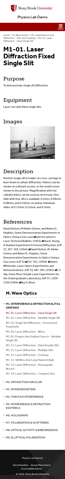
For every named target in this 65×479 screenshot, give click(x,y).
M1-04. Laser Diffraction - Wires (25, 331)
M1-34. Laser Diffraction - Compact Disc (30, 373)
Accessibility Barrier (31, 468)
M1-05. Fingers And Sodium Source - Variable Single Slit (33, 338)
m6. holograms (17, 415)
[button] (32, 27)
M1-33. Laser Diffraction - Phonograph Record (29, 366)
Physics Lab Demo (33, 17)
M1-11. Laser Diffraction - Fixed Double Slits (32, 345)
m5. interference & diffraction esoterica (28, 406)
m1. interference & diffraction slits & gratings (33, 305)
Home (6, 35)
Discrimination (20, 465)
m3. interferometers (21, 389)
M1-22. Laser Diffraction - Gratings (27, 355)
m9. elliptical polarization (25, 437)
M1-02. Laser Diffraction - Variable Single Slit (33, 317)
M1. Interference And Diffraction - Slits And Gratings (28, 37)
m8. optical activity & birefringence (32, 430)
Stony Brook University (37, 474)
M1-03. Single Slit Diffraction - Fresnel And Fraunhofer (31, 324)
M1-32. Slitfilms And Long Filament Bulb (30, 360)
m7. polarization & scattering (27, 422)
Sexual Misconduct (41, 465)
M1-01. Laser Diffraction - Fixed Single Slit (28, 39)
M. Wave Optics (20, 35)
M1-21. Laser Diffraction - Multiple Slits (29, 350)
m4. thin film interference (25, 396)
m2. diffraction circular (24, 382)
